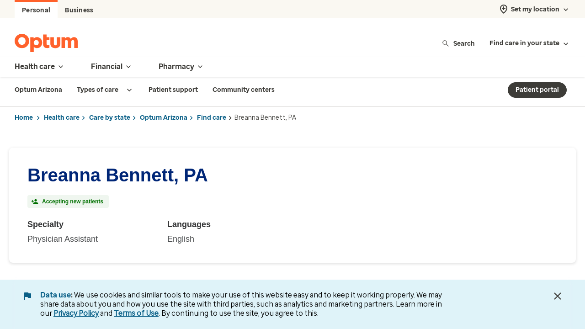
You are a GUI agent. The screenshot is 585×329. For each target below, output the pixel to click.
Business (79, 10)
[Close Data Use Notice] (557, 296)
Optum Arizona (163, 118)
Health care (62, 118)
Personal (36, 10)
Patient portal (537, 90)
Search (458, 43)
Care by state (109, 118)
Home (24, 118)
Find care (211, 118)
